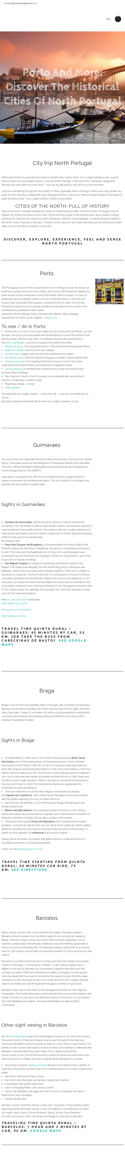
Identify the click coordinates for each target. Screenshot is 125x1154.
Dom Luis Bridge (15, 342)
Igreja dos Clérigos (15, 350)
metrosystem (12, 387)
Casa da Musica (13, 368)
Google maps (45, 1130)
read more (51, 317)
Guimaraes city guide (14, 603)
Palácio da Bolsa (14, 346)
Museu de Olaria (37, 1065)
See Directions (29, 869)
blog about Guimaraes (17, 609)
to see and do (16, 599)
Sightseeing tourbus (13, 616)
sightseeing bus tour (30, 849)
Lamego (30, 383)
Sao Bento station (15, 357)
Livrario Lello (12, 353)
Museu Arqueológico (16, 1036)
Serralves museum (15, 361)
